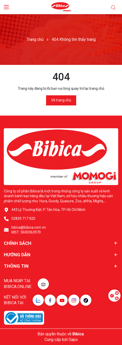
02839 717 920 (23, 218)
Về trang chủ (61, 100)
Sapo (73, 339)
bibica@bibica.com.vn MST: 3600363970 (28, 229)
